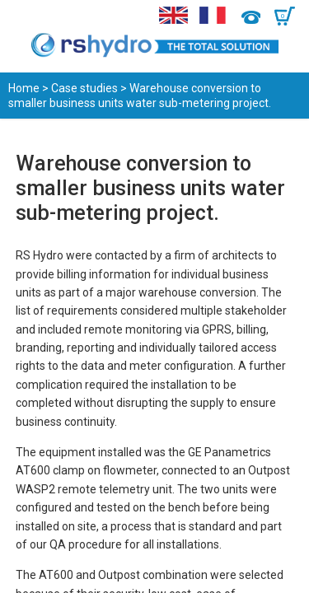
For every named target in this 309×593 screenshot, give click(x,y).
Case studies (84, 88)
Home (24, 88)
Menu (22, 16)
